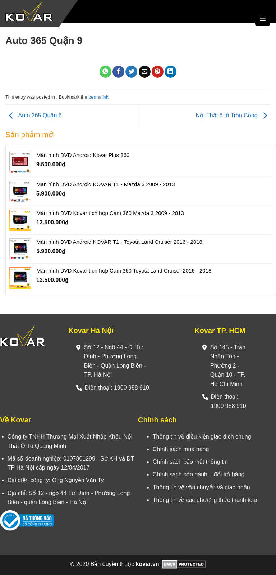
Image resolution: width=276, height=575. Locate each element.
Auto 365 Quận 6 (33, 115)
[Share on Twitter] (131, 72)
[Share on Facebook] (118, 72)
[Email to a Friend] (145, 72)
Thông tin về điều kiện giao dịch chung (202, 437)
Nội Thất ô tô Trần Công (233, 115)
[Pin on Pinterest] (158, 72)
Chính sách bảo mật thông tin (190, 462)
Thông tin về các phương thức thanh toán (206, 500)
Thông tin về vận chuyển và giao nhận (201, 487)
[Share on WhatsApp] (105, 72)
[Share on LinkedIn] (170, 72)
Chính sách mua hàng (181, 449)
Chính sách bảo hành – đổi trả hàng (199, 474)
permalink (98, 97)
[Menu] (262, 19)
